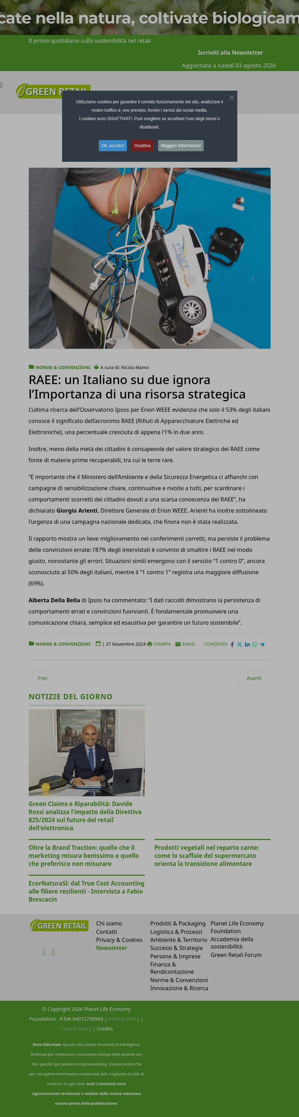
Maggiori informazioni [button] (181, 145)
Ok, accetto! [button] (113, 145)
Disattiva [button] (142, 145)
